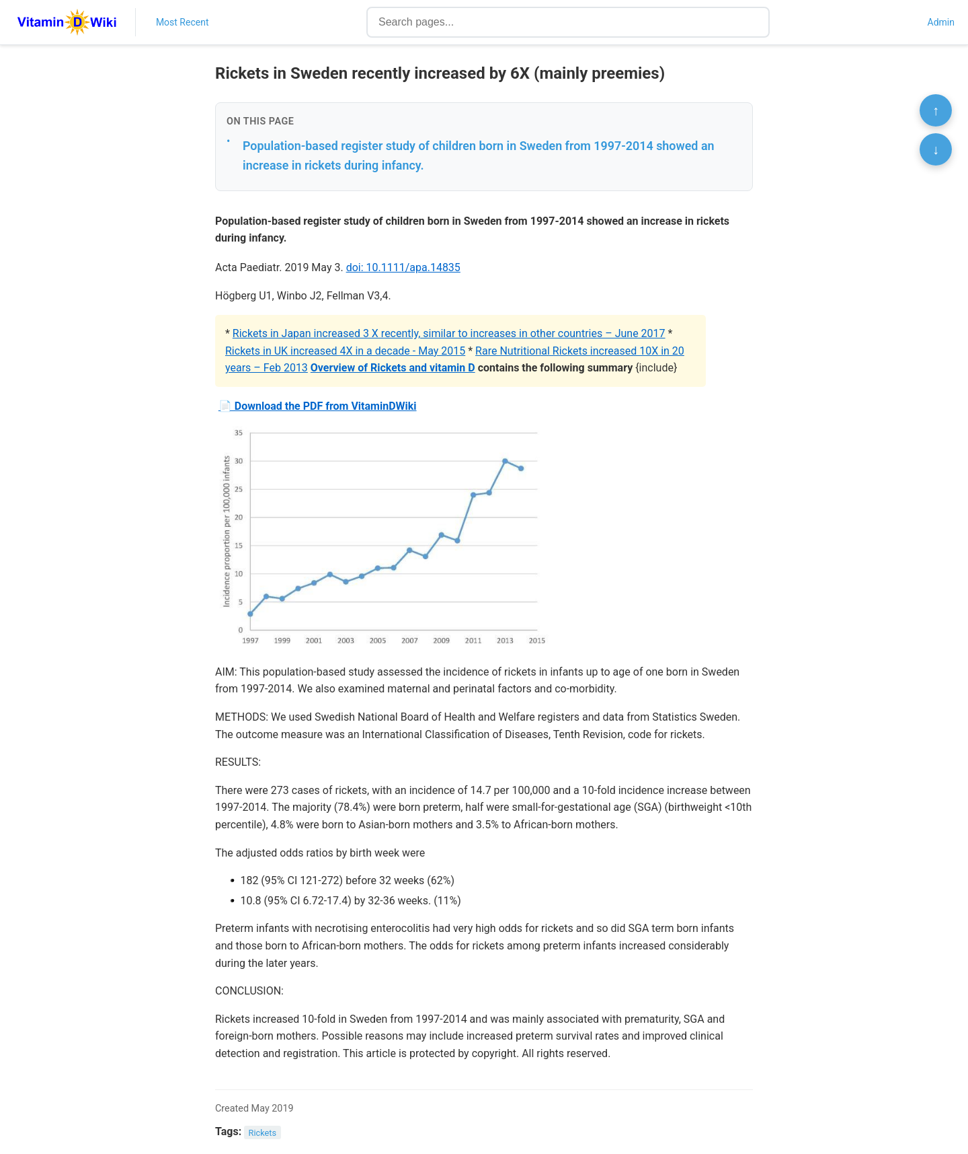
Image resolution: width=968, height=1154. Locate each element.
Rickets (263, 1132)
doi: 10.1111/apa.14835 (403, 267)
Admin (941, 22)
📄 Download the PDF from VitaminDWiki (317, 406)
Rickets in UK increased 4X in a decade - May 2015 (345, 351)
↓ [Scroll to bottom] (935, 149)
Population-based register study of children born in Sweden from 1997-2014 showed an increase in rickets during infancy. (479, 155)
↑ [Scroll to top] (935, 110)
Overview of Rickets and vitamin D (393, 367)
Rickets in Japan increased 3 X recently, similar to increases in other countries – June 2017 (449, 333)
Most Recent (182, 22)
